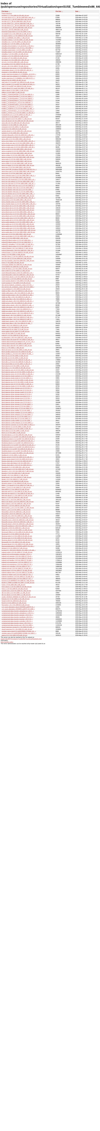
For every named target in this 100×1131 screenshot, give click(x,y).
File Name (5, 11)
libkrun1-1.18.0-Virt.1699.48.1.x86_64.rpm (15, 497)
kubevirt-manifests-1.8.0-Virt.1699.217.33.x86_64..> (18, 576)
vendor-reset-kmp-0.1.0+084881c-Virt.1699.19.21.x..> (18, 78)
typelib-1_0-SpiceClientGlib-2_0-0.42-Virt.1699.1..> (17, 96)
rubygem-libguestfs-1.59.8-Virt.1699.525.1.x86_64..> (18, 135)
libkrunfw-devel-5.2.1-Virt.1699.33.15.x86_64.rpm (17, 495)
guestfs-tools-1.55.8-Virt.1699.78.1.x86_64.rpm (16, 590)
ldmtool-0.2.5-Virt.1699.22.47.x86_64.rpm (15, 548)
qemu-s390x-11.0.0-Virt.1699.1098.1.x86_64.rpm (17, 163)
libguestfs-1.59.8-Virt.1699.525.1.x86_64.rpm (16, 528)
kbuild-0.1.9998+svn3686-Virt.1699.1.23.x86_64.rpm (18, 582)
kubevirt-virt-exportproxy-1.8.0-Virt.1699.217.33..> (17, 564)
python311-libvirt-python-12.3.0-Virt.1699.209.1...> (17, 246)
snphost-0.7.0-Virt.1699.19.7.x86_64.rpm (14, 125)
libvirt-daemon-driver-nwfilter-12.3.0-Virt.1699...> (17, 410)
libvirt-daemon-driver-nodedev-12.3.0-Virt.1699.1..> (17, 412)
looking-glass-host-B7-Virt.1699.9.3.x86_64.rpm (16, 343)
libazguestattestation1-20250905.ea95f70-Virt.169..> (18, 546)
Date (76, 11)
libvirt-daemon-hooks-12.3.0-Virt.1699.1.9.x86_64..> (18, 386)
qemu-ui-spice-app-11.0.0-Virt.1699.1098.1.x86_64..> (18, 147)
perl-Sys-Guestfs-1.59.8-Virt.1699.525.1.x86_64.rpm (18, 260)
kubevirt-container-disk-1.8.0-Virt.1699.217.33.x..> (17, 578)
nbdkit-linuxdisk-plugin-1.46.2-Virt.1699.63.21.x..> (17, 309)
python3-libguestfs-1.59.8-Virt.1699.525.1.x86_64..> (18, 250)
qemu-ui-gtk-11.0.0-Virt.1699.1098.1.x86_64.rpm (17, 153)
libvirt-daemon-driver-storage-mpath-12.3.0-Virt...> (17, 392)
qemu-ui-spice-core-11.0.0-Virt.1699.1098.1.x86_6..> (18, 145)
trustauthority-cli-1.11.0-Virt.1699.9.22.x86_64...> (17, 114)
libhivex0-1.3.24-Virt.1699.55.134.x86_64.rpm (16, 505)
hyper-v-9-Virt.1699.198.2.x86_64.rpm (13, 584)
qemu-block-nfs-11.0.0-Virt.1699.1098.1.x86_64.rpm (18, 210)
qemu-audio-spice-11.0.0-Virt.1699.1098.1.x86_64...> (18, 218)
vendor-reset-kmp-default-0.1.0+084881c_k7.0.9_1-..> (18, 76)
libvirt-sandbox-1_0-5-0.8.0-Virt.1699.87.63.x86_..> (17, 353)
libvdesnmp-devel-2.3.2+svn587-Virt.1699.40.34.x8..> (18, 439)
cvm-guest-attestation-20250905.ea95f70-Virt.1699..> (18, 609)
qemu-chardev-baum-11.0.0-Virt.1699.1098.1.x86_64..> (19, 204)
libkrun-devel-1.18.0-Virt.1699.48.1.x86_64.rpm (16, 503)
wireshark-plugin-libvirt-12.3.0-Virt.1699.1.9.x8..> (17, 31)
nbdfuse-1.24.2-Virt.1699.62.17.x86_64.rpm (15, 327)
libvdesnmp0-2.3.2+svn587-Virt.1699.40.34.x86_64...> (18, 437)
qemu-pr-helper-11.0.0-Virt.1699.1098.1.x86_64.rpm (18, 165)
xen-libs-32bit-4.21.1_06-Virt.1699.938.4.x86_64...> (18, 23)
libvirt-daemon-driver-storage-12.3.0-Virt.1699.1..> (17, 404)
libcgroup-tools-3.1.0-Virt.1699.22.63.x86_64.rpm (17, 536)
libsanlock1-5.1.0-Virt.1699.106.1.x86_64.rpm (16, 467)
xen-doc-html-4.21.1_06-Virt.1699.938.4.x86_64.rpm (18, 25)
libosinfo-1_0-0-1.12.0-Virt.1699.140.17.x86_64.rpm (18, 471)
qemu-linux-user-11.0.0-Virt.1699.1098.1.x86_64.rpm (18, 171)
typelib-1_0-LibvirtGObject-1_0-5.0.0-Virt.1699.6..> (17, 100)
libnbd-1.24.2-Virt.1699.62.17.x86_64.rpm (15, 479)
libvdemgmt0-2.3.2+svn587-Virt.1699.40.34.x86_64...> (18, 445)
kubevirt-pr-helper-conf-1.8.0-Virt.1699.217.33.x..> (17, 574)
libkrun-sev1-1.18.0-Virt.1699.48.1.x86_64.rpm (16, 499)
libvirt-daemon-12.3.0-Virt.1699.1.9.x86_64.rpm (16, 426)
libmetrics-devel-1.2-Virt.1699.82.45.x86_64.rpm (17, 483)
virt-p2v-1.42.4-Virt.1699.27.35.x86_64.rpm (15, 66)
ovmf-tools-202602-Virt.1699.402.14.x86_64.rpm (17, 264)
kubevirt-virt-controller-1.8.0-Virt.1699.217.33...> (16, 566)
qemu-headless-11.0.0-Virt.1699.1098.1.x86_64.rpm (18, 196)
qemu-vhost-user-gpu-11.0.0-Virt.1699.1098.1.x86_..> (18, 143)
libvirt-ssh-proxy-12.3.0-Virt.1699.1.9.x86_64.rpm (17, 349)
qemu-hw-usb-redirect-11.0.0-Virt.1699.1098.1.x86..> (18, 181)
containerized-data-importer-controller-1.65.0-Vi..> (17, 621)
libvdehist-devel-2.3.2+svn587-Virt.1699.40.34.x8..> (18, 451)
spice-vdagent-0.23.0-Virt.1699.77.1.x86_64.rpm (17, 119)
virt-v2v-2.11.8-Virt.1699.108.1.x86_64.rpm (15, 62)
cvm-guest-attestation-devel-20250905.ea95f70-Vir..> (18, 607)
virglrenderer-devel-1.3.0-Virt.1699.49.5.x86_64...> (17, 70)
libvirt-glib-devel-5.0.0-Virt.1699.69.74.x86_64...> (17, 360)
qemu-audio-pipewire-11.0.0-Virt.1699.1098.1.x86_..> (18, 222)
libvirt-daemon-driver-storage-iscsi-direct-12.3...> (17, 396)
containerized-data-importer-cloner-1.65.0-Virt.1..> (17, 623)
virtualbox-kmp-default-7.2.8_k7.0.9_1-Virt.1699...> (17, 48)
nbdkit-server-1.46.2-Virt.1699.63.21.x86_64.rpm (17, 303)
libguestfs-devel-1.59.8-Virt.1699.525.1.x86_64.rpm (17, 524)
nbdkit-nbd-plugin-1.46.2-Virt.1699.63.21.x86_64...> (18, 307)
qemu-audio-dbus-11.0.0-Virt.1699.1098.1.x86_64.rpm (18, 230)
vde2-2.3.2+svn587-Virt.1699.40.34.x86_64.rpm (16, 86)
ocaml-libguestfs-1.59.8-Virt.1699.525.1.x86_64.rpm (18, 275)
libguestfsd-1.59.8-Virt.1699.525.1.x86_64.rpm (16, 512)
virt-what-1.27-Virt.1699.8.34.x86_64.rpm (14, 58)
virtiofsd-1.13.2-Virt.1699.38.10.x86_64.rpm (15, 56)
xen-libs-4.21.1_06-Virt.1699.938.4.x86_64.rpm (16, 21)
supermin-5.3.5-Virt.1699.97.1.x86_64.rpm (15, 116)
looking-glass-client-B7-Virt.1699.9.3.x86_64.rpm (17, 345)
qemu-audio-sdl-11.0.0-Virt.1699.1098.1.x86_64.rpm (18, 220)
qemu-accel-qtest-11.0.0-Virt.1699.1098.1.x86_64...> (18, 236)
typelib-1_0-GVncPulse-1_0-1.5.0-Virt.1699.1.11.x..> (18, 110)
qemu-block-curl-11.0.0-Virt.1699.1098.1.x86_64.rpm (18, 216)
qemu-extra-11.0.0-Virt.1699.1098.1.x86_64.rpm (17, 200)
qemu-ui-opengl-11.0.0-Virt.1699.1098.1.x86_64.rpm (18, 151)
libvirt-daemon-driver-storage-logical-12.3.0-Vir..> (17, 394)
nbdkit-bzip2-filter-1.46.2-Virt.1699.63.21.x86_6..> (17, 319)
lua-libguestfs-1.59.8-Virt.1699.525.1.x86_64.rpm (17, 337)
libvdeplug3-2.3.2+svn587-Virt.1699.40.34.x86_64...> (18, 441)
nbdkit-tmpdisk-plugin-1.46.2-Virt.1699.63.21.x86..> (17, 295)
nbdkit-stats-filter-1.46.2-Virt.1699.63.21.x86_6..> (17, 299)
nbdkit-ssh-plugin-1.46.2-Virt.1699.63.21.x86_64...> (18, 301)
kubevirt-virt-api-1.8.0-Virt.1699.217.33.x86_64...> (17, 568)
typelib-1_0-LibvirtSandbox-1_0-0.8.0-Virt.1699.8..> (17, 98)
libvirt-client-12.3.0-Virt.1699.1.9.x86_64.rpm (15, 430)
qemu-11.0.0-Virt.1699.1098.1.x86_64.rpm (15, 238)
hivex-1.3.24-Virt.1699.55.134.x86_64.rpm (15, 588)
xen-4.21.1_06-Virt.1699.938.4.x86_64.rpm (15, 29)
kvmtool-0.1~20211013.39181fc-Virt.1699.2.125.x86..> (19, 550)
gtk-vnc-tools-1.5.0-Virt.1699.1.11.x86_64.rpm (16, 592)
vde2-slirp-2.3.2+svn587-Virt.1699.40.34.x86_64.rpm (18, 82)
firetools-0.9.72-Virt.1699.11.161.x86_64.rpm (15, 599)
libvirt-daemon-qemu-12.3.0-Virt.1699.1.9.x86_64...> (18, 372)
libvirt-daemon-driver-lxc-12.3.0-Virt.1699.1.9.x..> (17, 416)
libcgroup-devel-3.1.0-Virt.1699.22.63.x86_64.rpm (17, 540)
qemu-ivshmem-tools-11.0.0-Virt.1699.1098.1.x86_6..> (19, 175)
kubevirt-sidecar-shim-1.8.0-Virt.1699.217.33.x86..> (18, 572)
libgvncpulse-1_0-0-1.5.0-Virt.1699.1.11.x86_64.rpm (18, 507)
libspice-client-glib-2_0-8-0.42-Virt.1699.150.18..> (17, 465)
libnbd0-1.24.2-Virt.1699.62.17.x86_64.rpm (15, 475)
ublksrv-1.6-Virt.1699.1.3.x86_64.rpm (13, 92)
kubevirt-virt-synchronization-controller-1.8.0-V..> (17, 554)
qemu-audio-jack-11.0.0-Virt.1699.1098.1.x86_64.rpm (18, 228)
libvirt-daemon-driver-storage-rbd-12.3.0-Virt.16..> (17, 390)
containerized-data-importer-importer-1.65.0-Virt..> (17, 619)
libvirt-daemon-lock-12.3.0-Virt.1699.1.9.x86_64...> (17, 384)
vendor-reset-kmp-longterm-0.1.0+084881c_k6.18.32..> (19, 74)
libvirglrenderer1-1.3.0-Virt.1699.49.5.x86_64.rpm (17, 435)
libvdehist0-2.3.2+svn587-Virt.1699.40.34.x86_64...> (18, 449)
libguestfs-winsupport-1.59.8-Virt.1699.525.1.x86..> (17, 518)
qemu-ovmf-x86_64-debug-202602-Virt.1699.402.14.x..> (19, 169)
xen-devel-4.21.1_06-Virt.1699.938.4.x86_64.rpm (17, 27)
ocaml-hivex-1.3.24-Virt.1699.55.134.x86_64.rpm (17, 279)
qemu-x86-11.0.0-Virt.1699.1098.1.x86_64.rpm (16, 139)
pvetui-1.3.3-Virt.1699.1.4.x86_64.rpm (13, 254)
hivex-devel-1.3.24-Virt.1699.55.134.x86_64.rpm (17, 586)
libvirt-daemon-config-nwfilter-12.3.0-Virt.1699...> (17, 420)
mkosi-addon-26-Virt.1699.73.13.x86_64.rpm (15, 331)
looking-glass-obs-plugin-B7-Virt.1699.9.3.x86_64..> (18, 339)
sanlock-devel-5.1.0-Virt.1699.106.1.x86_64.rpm (17, 131)
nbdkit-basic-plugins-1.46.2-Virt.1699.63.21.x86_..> (17, 321)
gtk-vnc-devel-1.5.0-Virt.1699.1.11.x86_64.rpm (16, 595)
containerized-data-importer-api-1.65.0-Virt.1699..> (17, 625)
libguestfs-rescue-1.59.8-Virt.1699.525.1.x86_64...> (18, 522)
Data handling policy (7, 642)
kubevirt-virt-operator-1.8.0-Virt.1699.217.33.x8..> (17, 556)
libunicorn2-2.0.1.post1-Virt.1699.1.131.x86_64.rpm (18, 453)
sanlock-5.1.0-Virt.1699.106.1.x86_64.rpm (15, 133)
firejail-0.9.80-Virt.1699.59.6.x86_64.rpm (14, 601)
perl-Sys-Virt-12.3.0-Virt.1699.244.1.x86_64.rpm (16, 258)
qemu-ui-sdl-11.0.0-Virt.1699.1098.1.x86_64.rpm (17, 149)
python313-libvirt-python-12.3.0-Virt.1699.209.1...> (17, 242)
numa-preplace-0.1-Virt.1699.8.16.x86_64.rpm (16, 289)
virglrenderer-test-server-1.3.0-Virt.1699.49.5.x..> (17, 68)
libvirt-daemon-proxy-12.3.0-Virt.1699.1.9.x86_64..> (18, 374)
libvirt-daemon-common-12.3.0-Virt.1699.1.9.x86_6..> (18, 424)
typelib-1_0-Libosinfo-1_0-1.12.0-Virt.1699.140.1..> (17, 106)
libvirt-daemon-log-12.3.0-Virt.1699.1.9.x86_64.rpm (17, 382)
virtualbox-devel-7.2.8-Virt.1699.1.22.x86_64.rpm (17, 52)
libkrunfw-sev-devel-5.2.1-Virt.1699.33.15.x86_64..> (18, 493)
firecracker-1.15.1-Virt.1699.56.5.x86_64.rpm (16, 605)
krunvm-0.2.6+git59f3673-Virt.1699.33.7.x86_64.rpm (18, 580)
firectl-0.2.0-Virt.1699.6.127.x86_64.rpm (14, 603)
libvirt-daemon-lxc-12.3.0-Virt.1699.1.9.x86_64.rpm (17, 380)
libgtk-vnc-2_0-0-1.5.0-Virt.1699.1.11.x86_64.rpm (17, 530)
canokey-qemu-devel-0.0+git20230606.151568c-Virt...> (19, 631)
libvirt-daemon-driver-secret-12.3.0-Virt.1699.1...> (17, 406)
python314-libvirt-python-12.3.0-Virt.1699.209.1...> (17, 240)
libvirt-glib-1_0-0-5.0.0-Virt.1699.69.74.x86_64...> (17, 362)
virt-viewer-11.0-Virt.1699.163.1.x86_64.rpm (15, 60)
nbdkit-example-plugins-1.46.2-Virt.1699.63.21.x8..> (18, 313)
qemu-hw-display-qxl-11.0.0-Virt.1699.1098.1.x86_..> (18, 193)
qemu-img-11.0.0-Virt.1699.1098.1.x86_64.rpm (16, 177)
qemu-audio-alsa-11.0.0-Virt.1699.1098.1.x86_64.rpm (18, 232)
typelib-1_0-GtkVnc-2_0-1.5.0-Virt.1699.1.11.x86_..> (18, 108)
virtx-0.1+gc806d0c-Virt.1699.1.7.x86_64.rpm (16, 38)
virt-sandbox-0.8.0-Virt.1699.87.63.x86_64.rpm (16, 64)
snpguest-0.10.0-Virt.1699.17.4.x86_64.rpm (15, 127)
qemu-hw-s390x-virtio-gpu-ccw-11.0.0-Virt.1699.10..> (18, 185)
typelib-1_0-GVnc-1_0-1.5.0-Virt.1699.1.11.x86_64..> (18, 112)
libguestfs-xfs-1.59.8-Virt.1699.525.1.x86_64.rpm (17, 516)
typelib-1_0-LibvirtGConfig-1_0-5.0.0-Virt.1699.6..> (17, 104)
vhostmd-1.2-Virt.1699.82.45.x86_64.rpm (14, 72)
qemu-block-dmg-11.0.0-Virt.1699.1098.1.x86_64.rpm (18, 214)
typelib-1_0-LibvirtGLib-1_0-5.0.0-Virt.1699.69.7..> (17, 102)
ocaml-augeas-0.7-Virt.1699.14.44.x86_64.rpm (16, 283)
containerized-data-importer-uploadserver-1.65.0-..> (18, 611)
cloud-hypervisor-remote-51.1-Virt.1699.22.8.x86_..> (18, 627)
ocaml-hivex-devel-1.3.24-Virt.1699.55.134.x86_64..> (18, 277)
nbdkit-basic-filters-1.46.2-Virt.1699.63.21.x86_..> (17, 323)
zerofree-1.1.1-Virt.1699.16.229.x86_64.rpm (15, 15)
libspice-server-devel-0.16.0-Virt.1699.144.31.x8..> (17, 459)
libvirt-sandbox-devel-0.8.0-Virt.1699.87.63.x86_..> (17, 351)
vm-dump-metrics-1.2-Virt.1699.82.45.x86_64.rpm (17, 36)
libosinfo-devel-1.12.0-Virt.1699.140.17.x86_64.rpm (18, 469)
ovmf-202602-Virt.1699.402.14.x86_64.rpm (15, 266)
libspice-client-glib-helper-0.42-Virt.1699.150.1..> (17, 463)
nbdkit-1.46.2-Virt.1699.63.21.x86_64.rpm (15, 325)
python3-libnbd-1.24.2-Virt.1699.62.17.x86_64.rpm (17, 248)
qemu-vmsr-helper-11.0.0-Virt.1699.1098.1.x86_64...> (18, 141)
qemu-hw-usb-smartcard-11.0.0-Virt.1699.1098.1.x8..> (18, 179)
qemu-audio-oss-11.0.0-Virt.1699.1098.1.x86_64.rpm (18, 226)
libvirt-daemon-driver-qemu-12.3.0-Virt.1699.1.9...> (17, 408)
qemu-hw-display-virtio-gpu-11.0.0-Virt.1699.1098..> (18, 191)
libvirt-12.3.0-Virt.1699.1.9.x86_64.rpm (14, 432)
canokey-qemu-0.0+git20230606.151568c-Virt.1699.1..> (19, 633)
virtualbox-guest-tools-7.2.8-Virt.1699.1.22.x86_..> (17, 50)
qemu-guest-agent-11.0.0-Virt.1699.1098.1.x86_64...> (18, 198)
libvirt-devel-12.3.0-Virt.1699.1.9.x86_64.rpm (15, 366)
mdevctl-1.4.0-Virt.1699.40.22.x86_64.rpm (15, 335)
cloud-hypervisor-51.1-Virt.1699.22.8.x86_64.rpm (17, 629)
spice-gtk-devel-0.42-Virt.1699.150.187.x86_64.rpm (18, 121)
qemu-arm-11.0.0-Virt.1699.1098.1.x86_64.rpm (16, 234)
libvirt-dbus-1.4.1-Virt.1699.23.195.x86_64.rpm (16, 368)
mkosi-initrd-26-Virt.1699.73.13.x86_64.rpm (15, 329)
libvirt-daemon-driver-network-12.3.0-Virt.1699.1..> (17, 414)
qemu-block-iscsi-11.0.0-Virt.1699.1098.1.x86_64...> (18, 212)
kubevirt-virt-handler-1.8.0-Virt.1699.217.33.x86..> (17, 560)
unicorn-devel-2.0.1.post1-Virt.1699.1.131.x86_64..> (18, 88)
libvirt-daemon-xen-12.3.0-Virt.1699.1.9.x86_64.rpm (18, 370)
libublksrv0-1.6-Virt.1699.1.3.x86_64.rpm (14, 455)
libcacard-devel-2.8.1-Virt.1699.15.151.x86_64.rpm (17, 544)
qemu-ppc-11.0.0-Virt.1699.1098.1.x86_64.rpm (16, 167)
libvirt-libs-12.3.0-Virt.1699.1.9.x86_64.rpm (15, 358)
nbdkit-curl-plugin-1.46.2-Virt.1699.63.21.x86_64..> (17, 317)
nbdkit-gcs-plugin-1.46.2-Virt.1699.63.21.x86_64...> (18, 311)
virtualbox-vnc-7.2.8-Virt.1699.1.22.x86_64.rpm (16, 42)
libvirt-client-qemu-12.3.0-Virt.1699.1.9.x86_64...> (17, 428)
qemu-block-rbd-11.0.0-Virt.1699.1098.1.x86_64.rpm (18, 208)
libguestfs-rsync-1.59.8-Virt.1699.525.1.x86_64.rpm (17, 520)
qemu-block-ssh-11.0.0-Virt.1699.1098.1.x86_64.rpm (18, 206)
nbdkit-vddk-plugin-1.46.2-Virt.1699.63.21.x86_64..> (18, 293)
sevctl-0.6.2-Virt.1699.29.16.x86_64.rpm (14, 129)
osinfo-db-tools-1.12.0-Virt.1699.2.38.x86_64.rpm (17, 268)
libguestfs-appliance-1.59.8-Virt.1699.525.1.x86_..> (17, 526)
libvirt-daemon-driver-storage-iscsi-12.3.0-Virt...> (17, 398)
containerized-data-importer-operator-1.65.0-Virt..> (17, 615)
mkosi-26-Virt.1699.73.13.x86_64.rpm (13, 333)
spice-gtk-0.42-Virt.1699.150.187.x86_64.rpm (16, 123)
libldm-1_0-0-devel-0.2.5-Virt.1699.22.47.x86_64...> (18, 485)
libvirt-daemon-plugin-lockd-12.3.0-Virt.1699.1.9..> (17, 378)
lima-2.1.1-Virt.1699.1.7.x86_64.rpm (13, 347)
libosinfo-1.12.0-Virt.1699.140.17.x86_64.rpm (16, 473)
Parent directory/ (7, 13)
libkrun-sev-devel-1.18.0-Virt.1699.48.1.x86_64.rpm (18, 501)
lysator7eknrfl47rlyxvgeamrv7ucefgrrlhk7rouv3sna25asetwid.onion (21, 639)
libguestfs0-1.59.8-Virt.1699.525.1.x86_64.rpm (16, 514)
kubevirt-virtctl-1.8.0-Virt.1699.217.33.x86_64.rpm (17, 552)
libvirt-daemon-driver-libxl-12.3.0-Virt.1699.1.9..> (17, 418)
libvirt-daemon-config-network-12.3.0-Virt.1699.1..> (17, 422)
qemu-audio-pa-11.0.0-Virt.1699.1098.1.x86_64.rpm (18, 224)
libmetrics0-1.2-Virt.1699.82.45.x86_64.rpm (15, 481)
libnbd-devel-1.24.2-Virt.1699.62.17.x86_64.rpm (16, 477)
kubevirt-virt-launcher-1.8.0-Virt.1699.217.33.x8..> (17, 558)
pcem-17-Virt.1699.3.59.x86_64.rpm (13, 262)
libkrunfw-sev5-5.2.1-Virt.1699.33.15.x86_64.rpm (17, 491)
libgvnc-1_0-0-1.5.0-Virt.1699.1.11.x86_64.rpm (16, 510)
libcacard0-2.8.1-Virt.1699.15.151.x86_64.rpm (16, 542)
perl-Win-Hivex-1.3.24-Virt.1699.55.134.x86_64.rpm (18, 256)
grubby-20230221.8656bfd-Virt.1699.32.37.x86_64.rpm (19, 597)
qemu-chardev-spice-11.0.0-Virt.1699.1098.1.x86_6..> (18, 202)
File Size (58, 11)
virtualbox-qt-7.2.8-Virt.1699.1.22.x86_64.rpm (16, 44)
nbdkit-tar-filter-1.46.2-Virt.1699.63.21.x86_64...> (17, 297)
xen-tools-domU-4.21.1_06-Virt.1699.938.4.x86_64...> (18, 17)
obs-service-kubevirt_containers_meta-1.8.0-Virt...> (17, 285)
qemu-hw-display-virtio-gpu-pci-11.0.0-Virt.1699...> (17, 189)
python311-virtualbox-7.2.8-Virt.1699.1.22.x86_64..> (18, 244)
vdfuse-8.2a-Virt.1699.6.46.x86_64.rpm (14, 80)
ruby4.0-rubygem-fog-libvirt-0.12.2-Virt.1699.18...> (17, 137)
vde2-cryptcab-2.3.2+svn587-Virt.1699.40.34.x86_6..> (18, 84)
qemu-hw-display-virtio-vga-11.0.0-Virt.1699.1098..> (18, 187)
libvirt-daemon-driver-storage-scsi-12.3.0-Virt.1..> (17, 388)
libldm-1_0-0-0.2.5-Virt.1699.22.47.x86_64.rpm (16, 487)
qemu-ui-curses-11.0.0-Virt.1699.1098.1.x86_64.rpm (18, 157)
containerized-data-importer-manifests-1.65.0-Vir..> (17, 617)
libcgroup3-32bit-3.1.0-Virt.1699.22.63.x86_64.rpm (17, 532)
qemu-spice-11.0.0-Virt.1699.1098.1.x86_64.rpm (17, 161)
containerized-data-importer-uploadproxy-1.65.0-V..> (18, 613)
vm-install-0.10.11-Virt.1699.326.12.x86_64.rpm (16, 34)
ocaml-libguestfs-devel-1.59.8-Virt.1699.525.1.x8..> (17, 273)
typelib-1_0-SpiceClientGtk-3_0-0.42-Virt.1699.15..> (18, 94)
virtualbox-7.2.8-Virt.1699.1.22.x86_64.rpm (15, 54)
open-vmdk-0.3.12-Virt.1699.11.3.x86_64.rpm (16, 270)
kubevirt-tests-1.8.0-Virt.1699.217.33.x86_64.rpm (17, 570)
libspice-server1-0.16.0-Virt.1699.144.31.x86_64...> (18, 457)
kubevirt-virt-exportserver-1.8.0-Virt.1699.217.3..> (17, 562)
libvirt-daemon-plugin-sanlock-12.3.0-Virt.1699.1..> (17, 376)
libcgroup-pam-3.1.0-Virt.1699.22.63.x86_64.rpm (17, 538)
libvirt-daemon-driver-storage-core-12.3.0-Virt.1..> (17, 402)
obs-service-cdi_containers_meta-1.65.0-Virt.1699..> (18, 287)
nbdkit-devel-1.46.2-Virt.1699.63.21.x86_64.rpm (16, 315)
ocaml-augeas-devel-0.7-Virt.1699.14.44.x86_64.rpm (18, 281)
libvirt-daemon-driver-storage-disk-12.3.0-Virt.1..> (17, 400)
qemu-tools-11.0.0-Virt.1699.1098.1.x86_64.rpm (16, 159)
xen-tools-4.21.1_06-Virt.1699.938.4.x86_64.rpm (17, 19)
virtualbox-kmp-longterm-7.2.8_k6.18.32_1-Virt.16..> (18, 46)
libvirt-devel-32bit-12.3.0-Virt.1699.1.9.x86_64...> (17, 364)
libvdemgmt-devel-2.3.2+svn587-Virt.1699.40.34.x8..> (18, 447)
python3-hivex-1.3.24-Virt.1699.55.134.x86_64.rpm (17, 252)
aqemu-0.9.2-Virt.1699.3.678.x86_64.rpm (14, 635)
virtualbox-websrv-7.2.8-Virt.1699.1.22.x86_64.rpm (17, 40)
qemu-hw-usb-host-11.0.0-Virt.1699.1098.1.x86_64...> (18, 183)
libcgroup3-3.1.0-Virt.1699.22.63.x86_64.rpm (15, 534)
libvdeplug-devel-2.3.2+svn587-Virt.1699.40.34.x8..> (18, 443)
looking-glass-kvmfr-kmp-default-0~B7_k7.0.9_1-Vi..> (18, 341)
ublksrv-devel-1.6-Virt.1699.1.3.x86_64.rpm (15, 90)
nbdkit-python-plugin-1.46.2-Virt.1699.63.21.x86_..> (18, 305)
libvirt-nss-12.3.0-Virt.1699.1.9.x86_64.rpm (15, 356)
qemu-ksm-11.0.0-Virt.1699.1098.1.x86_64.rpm (16, 173)
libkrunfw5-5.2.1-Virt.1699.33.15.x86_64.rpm (15, 489)
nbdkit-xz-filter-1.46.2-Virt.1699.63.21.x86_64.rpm (17, 291)
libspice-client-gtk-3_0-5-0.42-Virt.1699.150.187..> (17, 461)
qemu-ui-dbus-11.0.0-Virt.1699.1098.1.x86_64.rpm (17, 155)
